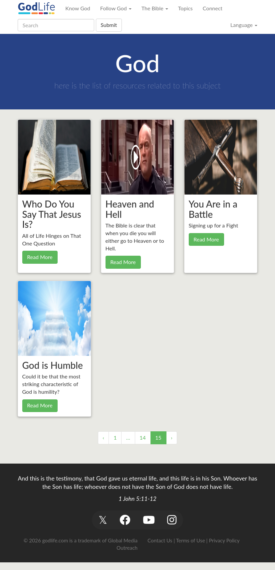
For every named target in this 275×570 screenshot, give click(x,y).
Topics (185, 8)
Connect (212, 8)
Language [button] (243, 25)
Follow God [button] (116, 8)
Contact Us (159, 540)
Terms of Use (190, 540)
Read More (40, 257)
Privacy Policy (224, 540)
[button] (103, 519)
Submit (109, 25)
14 (142, 437)
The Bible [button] (154, 8)
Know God (77, 8)
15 (158, 437)
